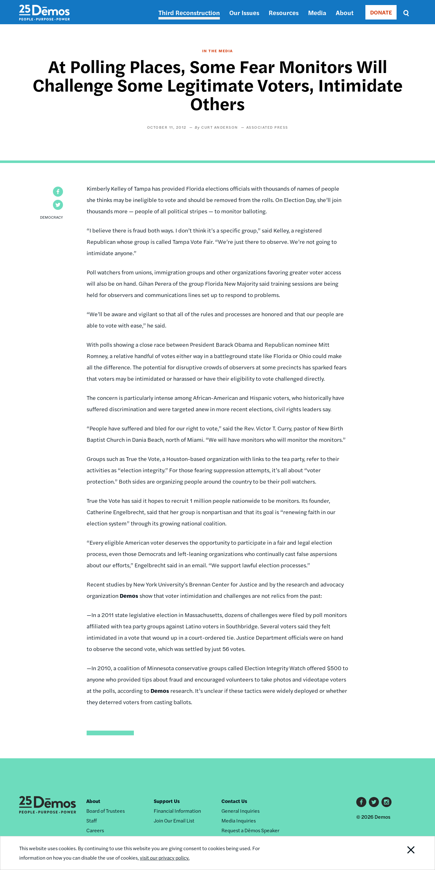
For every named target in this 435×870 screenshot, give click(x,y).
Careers (95, 830)
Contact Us (234, 801)
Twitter (374, 802)
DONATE (381, 12)
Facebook (361, 802)
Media (317, 12)
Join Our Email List (174, 820)
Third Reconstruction (189, 12)
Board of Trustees (105, 810)
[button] (58, 192)
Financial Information (177, 810)
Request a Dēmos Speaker (250, 830)
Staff (91, 820)
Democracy (51, 217)
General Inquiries (240, 810)
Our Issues (244, 12)
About (344, 12)
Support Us (167, 801)
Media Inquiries (238, 820)
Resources (284, 12)
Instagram (386, 802)
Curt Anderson (219, 127)
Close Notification (403, 853)
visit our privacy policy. (165, 857)
